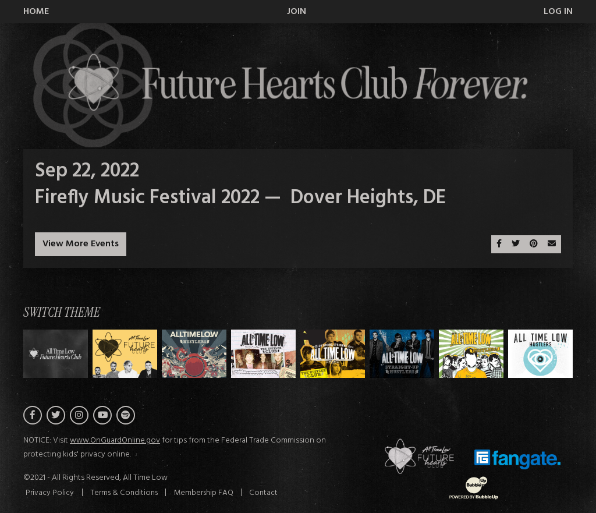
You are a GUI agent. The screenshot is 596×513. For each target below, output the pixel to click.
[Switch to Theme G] (540, 354)
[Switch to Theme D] (332, 354)
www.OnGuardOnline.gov (115, 441)
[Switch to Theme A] (125, 354)
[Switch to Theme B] (194, 354)
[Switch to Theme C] (263, 354)
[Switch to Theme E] (402, 354)
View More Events (80, 244)
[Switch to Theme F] (471, 354)
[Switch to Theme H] (55, 354)
